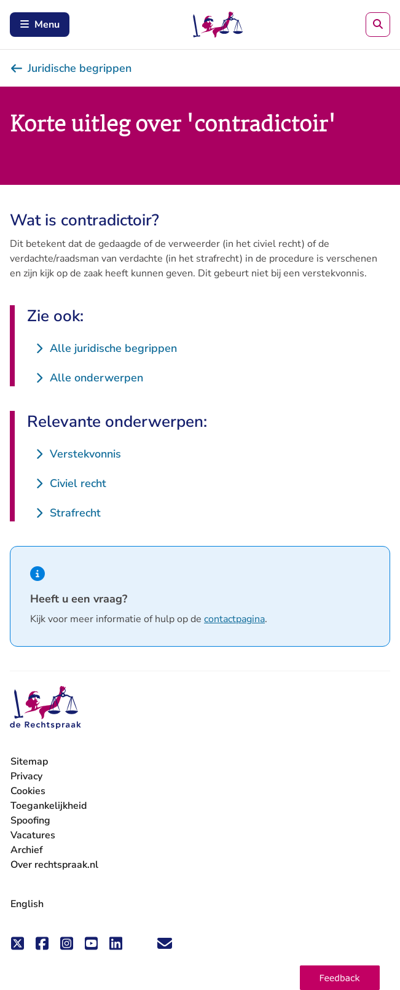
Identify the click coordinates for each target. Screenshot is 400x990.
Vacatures (33, 835)
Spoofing (30, 820)
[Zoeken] (378, 24)
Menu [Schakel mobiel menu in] (40, 24)
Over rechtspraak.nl (54, 864)
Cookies (27, 791)
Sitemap (29, 761)
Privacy (26, 776)
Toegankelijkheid (48, 806)
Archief (26, 850)
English (27, 904)
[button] (340, 977)
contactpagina (234, 619)
